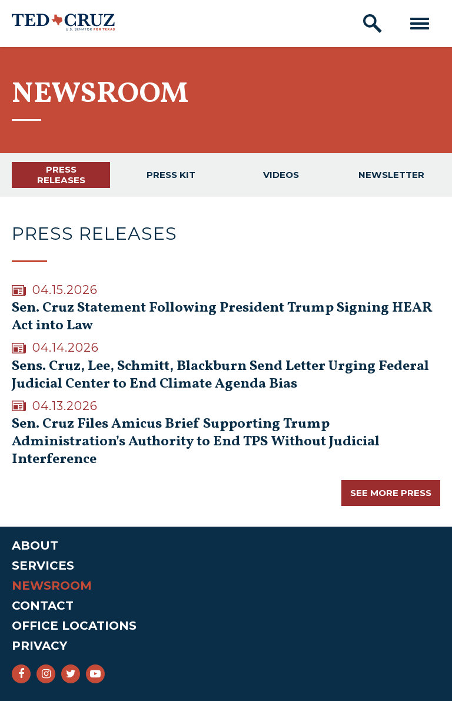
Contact (43, 606)
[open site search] (372, 23)
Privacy (39, 646)
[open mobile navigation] (419, 23)
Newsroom (52, 585)
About (35, 545)
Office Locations (74, 626)
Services (43, 565)
